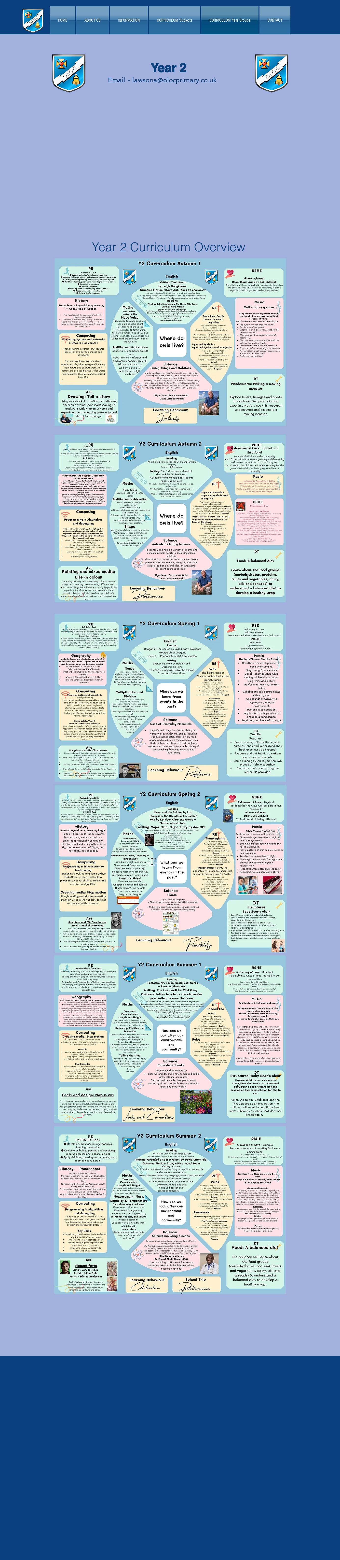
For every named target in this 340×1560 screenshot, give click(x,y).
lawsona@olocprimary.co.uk (174, 80)
